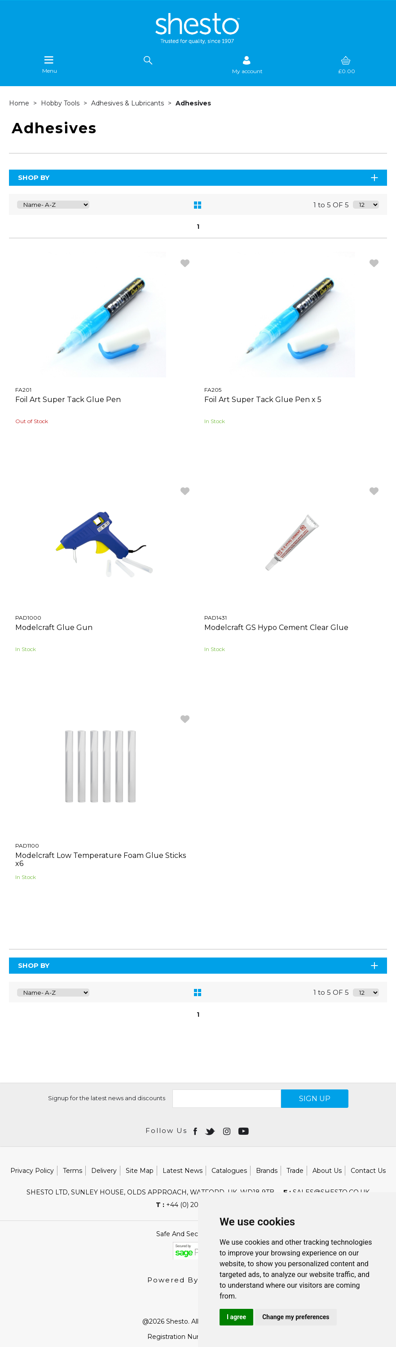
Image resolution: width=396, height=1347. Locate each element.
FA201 (23, 389)
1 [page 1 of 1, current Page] (198, 227)
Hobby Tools (61, 103)
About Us (327, 1171)
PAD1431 (215, 617)
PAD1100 (27, 845)
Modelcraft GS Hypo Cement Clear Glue (276, 627)
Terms (72, 1171)
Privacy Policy (32, 1171)
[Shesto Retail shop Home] (198, 42)
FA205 (212, 389)
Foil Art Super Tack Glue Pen (68, 399)
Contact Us (368, 1171)
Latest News (182, 1171)
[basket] (346, 65)
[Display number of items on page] (366, 205)
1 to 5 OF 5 (331, 205)
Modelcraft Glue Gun (53, 627)
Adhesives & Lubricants (128, 103)
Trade (295, 1171)
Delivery (104, 1171)
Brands (266, 1171)
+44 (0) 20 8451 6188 (194, 1205)
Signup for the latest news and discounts (106, 1098)
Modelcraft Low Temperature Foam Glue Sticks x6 (100, 859)
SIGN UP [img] (314, 1098)
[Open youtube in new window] (244, 1130)
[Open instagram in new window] (227, 1130)
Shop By (198, 177)
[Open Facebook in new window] (196, 1130)
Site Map (140, 1171)
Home (20, 103)
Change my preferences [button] (295, 1317)
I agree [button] (236, 1317)
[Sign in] (247, 65)
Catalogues (229, 1171)
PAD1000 (28, 617)
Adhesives (193, 103)
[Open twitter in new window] (211, 1130)
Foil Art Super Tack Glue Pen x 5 (262, 399)
